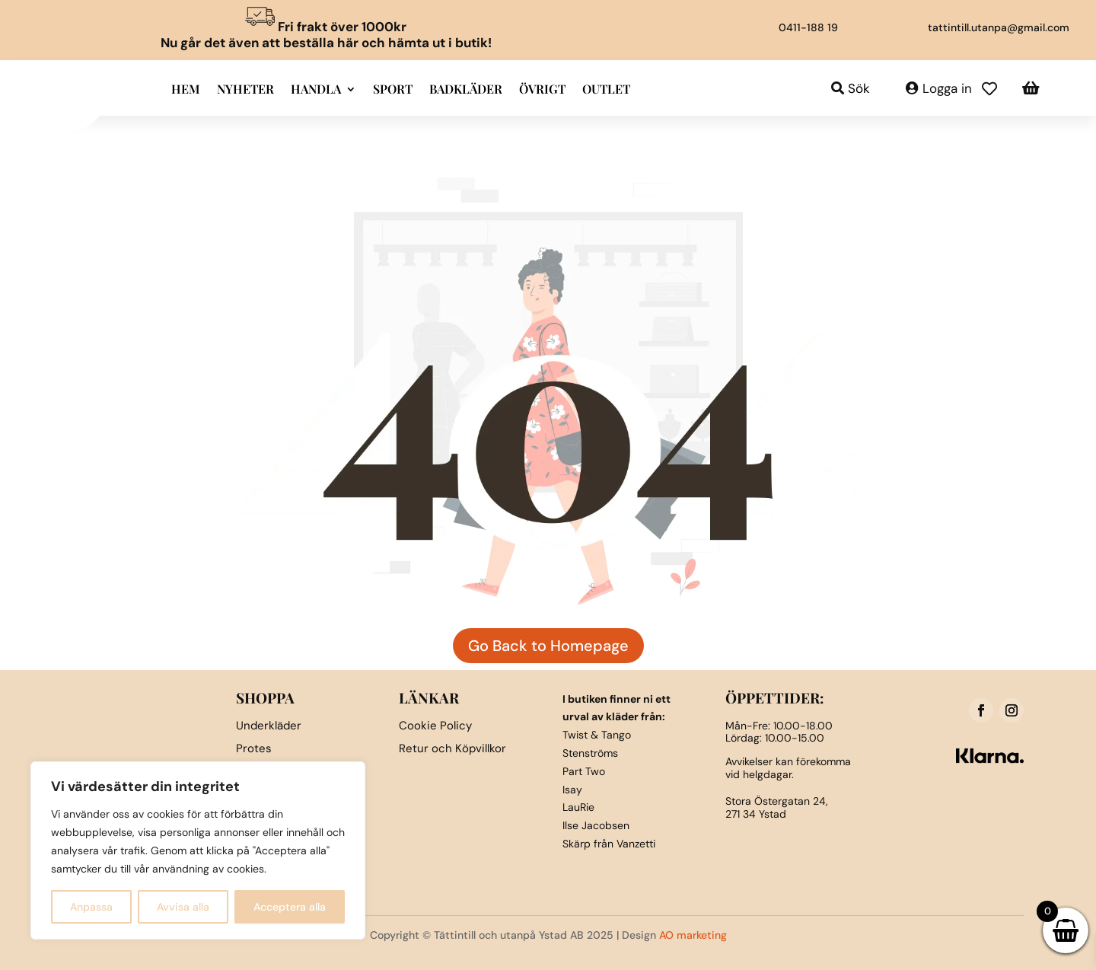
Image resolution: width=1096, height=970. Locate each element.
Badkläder (465, 90)
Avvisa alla (183, 907)
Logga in (947, 88)
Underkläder (268, 725)
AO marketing (693, 935)
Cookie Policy (435, 725)
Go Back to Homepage (548, 646)
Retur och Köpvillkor (452, 748)
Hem (185, 90)
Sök (859, 88)
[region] (197, 850)
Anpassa (91, 907)
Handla (316, 90)
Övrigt (542, 90)
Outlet (606, 90)
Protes (254, 748)
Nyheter (245, 90)
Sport (393, 90)
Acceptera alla (289, 907)
